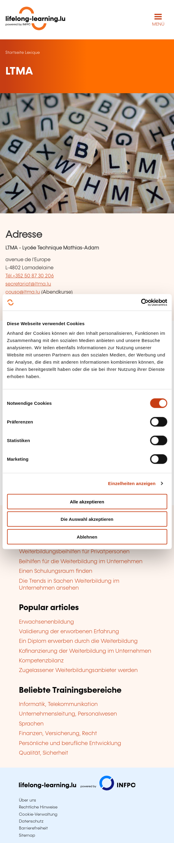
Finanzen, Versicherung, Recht (58, 733)
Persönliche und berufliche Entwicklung (70, 743)
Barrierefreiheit (33, 828)
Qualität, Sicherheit (43, 753)
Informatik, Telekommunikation (58, 704)
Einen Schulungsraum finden (55, 571)
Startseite (14, 52)
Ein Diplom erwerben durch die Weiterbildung (78, 641)
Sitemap (27, 835)
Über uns (27, 800)
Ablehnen (87, 536)
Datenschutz (31, 821)
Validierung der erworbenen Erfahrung (69, 631)
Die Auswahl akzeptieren (87, 519)
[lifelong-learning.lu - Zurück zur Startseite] (35, 19)
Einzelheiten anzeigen (132, 483)
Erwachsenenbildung (46, 622)
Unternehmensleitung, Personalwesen (68, 714)
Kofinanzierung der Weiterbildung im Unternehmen (85, 651)
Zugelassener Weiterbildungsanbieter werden (78, 670)
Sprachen (31, 724)
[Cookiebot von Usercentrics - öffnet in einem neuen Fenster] (140, 302)
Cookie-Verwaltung (38, 814)
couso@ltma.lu (22, 292)
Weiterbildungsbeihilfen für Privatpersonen (74, 551)
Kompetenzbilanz (41, 661)
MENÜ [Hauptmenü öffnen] (158, 24)
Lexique (32, 52)
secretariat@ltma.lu (28, 284)
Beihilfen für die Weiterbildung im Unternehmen (80, 561)
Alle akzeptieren (87, 501)
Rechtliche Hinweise (38, 807)
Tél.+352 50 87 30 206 (29, 276)
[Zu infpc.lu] (77, 789)
